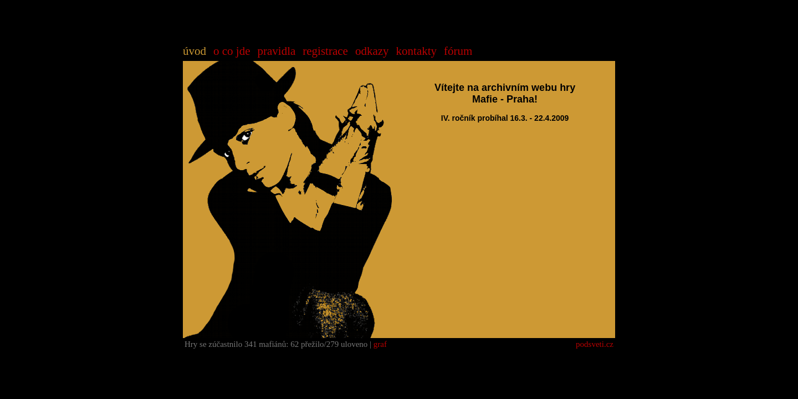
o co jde (231, 51)
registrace (325, 51)
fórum (458, 51)
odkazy (372, 51)
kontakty (416, 51)
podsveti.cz (594, 344)
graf (380, 344)
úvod (194, 51)
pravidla (276, 51)
